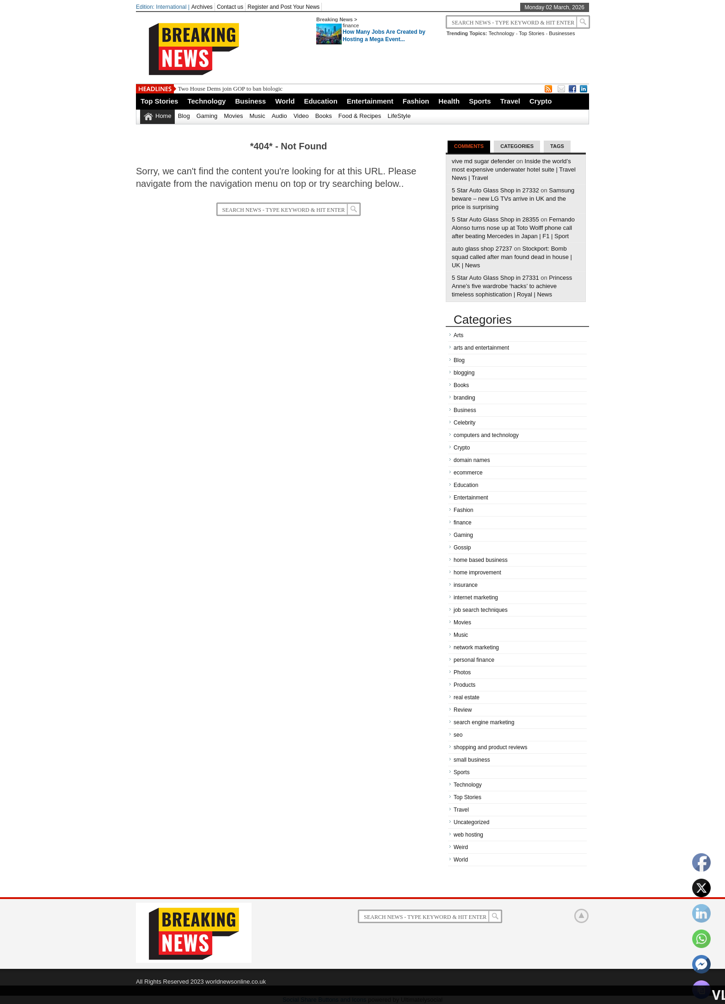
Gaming (207, 115)
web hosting (468, 835)
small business (472, 760)
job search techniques (481, 610)
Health (449, 101)
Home (163, 115)
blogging (464, 373)
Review (463, 710)
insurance (466, 585)
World (285, 101)
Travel (510, 101)
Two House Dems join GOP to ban (220, 88)
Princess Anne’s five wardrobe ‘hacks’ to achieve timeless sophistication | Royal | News (512, 286)
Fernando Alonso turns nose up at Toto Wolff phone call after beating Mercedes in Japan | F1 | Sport (513, 228)
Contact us (230, 7)
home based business (481, 560)
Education (321, 101)
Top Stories (531, 33)
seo (458, 735)
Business (250, 101)
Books (323, 115)
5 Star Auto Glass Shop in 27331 (495, 277)
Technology (502, 33)
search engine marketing (484, 722)
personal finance (474, 660)
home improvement (477, 572)
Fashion (416, 101)
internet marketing (476, 597)
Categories (517, 146)
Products (464, 685)
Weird (461, 847)
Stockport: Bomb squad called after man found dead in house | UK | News (512, 257)
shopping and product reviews (490, 747)
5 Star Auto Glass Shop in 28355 (495, 219)
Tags (557, 146)
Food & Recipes (359, 115)
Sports (480, 101)
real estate (466, 697)
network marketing (476, 647)
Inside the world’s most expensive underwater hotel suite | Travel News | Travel (514, 169)
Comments (469, 146)
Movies (233, 115)
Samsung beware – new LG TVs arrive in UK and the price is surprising (513, 198)
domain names (472, 460)
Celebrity (464, 422)
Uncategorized (471, 822)
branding (464, 397)
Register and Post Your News (283, 7)
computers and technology (486, 435)
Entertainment (370, 101)
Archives (202, 7)
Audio (279, 115)
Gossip (462, 547)
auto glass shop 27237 (482, 248)
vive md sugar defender (483, 161)
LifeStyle (399, 115)
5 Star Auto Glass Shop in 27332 (495, 190)
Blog (184, 115)
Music (257, 115)
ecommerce (468, 472)
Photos (462, 672)
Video (301, 115)
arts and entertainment (481, 348)
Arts (458, 335)
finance (351, 25)
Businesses (562, 33)
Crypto (540, 101)
